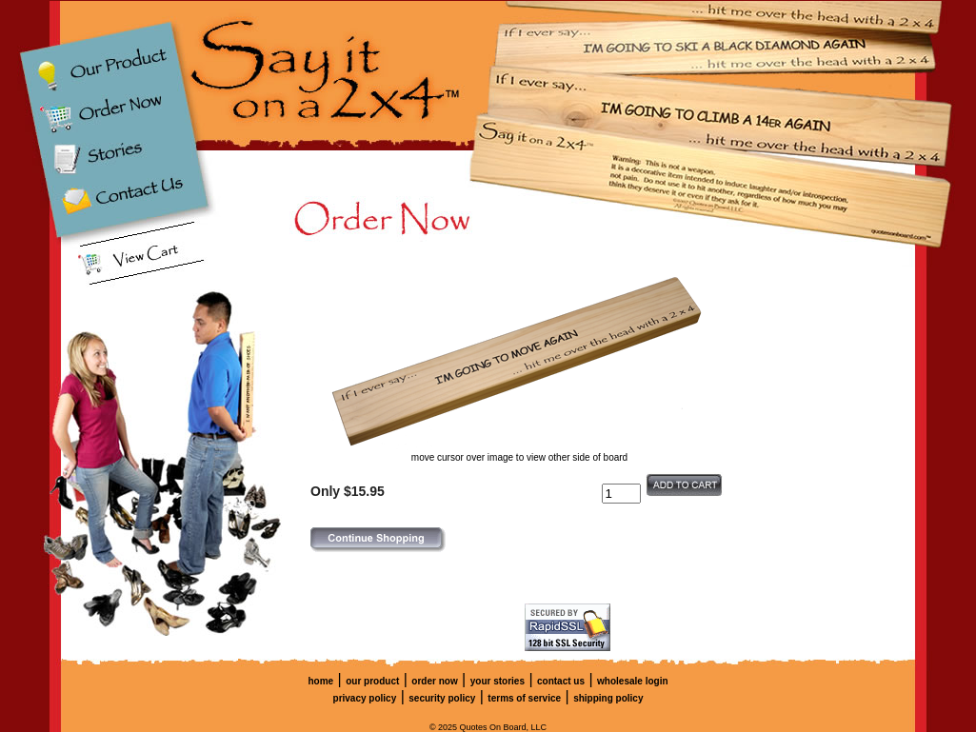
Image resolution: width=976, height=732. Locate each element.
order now (434, 681)
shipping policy (608, 698)
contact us (561, 681)
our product (372, 681)
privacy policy (365, 698)
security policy (441, 698)
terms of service (524, 698)
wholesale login (632, 681)
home (320, 681)
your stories (497, 681)
